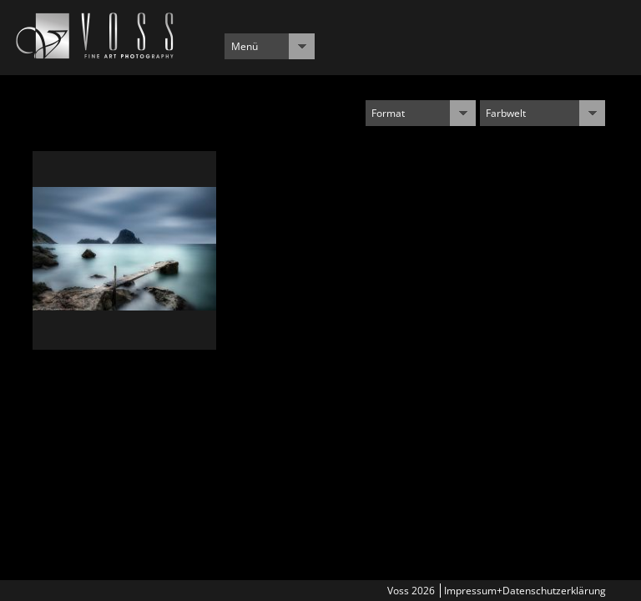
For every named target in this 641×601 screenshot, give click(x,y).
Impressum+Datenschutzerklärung (525, 590)
